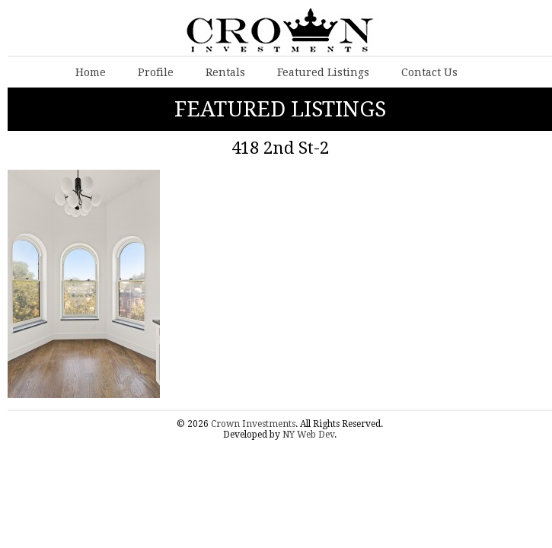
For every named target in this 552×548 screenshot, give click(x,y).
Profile (156, 72)
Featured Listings (323, 72)
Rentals (225, 72)
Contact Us (429, 72)
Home (90, 72)
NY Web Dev (308, 434)
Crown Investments (253, 424)
